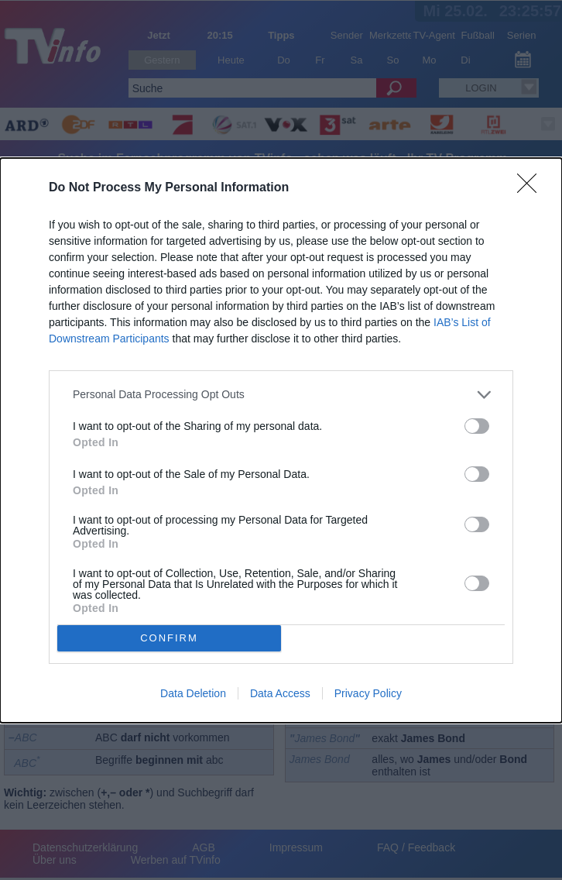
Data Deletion (193, 693)
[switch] (476, 426)
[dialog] (281, 440)
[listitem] (281, 395)
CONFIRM (169, 637)
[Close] (532, 188)
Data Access (280, 693)
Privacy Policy (368, 693)
